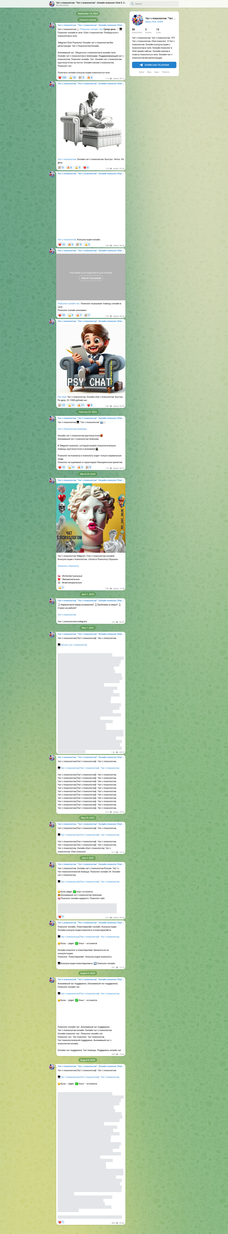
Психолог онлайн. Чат (91, 29)
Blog (149, 72)
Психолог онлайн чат (69, 303)
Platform (166, 72)
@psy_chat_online (154, 21)
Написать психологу (68, 566)
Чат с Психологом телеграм (72, 429)
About (141, 72)
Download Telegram (154, 65)
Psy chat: (62, 397)
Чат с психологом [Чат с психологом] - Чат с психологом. (90, 768)
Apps (156, 72)
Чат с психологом (67, 159)
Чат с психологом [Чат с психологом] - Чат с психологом (88, 835)
